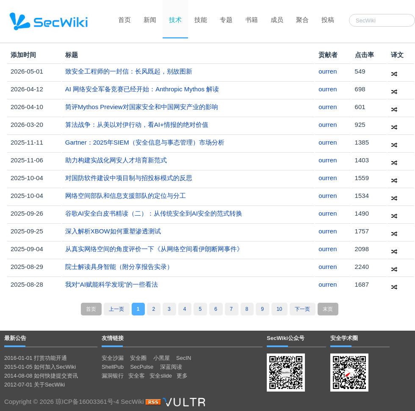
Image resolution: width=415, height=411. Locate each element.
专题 (226, 19)
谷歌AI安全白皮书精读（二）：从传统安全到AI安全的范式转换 (153, 213)
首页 (124, 19)
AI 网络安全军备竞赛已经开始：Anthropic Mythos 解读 (142, 89)
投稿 (327, 19)
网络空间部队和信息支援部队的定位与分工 (125, 195)
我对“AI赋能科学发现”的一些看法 (111, 284)
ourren (327, 71)
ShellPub (113, 367)
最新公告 (15, 338)
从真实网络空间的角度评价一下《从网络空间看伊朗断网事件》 (154, 248)
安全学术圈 (344, 338)
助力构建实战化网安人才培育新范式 (116, 160)
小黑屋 (161, 358)
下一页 (302, 309)
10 (279, 309)
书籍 (251, 19)
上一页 (116, 309)
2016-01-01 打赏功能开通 (35, 358)
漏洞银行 (113, 376)
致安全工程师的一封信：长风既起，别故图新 (128, 71)
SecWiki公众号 (285, 338)
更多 (182, 376)
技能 (200, 19)
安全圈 (138, 358)
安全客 (136, 376)
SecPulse (141, 367)
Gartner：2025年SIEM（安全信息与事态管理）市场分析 (144, 142)
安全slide (160, 376)
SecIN (183, 358)
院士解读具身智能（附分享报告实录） (119, 266)
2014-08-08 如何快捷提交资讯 (41, 376)
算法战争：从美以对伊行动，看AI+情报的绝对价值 (136, 124)
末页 (328, 309)
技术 (175, 19)
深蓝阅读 (171, 367)
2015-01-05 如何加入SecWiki (40, 367)
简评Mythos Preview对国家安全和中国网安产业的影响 (141, 106)
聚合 (302, 19)
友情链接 (113, 338)
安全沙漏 (113, 358)
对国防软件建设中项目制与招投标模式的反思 (128, 177)
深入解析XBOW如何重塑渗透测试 (113, 231)
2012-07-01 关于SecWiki (34, 384)
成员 (277, 19)
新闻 (150, 19)
